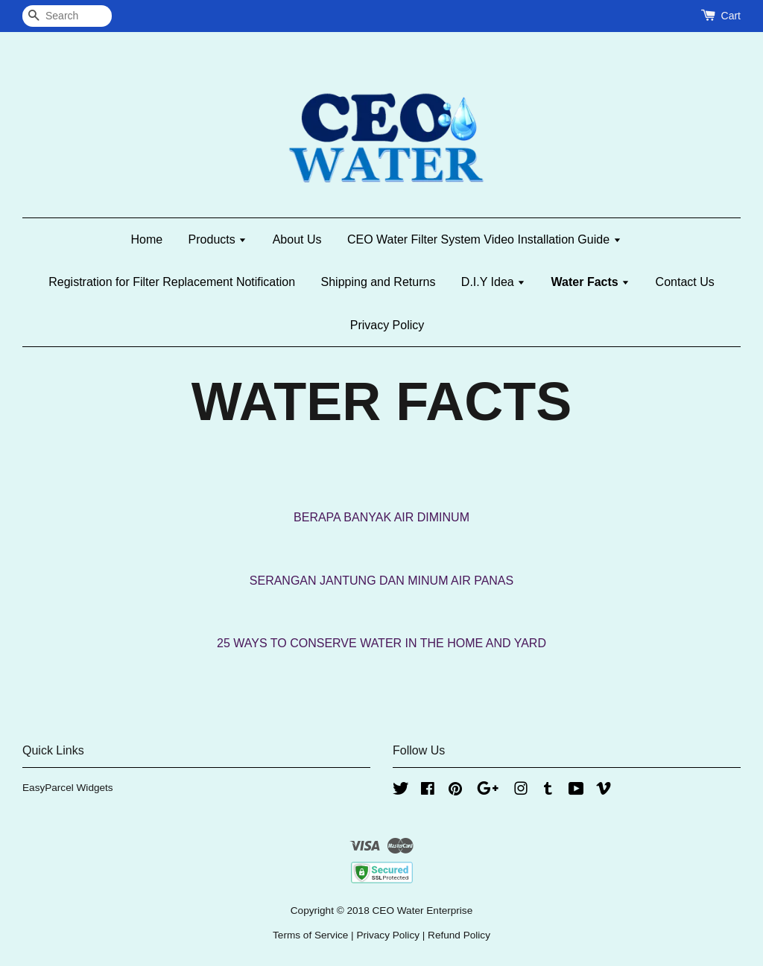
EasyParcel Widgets (67, 787)
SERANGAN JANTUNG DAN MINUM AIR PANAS (381, 580)
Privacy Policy (387, 325)
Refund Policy (459, 935)
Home (146, 239)
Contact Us (685, 282)
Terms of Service (310, 935)
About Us (297, 239)
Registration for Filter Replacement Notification (171, 282)
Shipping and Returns (378, 282)
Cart (731, 16)
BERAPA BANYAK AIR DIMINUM (381, 517)
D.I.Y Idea (493, 282)
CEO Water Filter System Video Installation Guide (484, 239)
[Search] (67, 16)
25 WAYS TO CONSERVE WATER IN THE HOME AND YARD (381, 643)
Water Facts (590, 282)
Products (218, 239)
